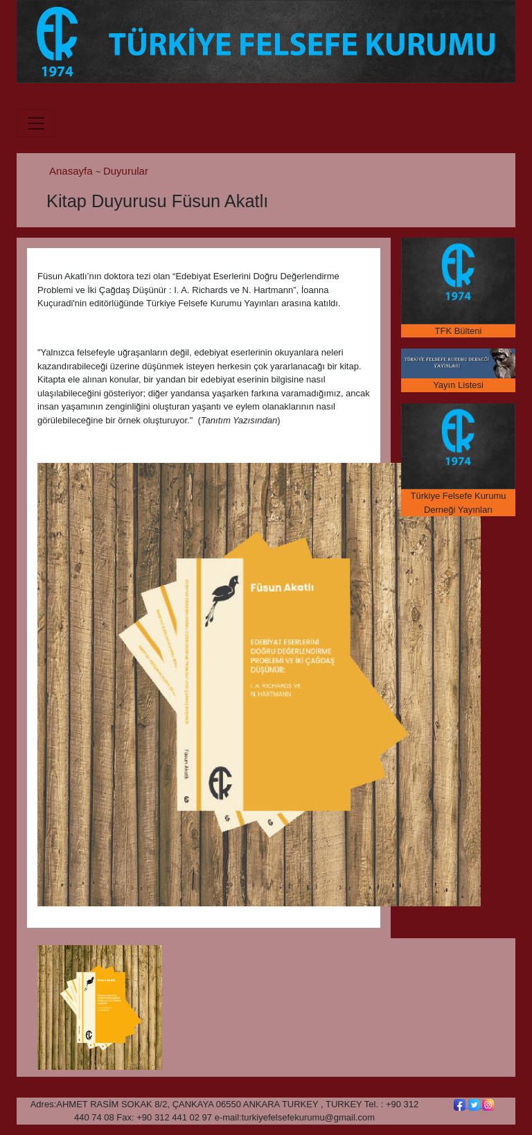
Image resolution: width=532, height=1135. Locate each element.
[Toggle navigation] (36, 123)
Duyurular (125, 171)
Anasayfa (72, 171)
